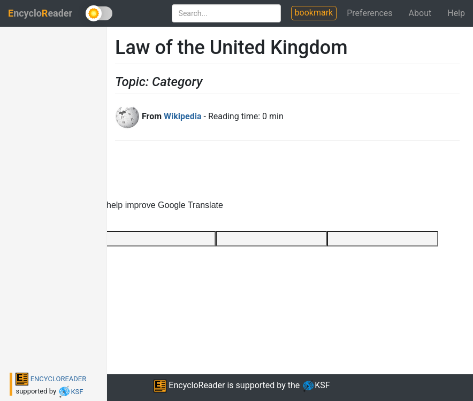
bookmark (314, 12)
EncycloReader (189, 385)
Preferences (369, 13)
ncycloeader (40, 13)
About (420, 13)
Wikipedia (182, 116)
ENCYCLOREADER (51, 379)
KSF (70, 392)
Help (456, 13)
